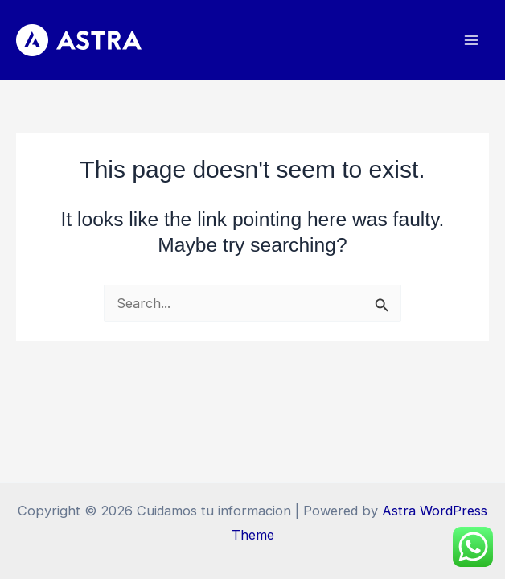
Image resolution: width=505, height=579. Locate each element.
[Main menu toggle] (471, 41)
